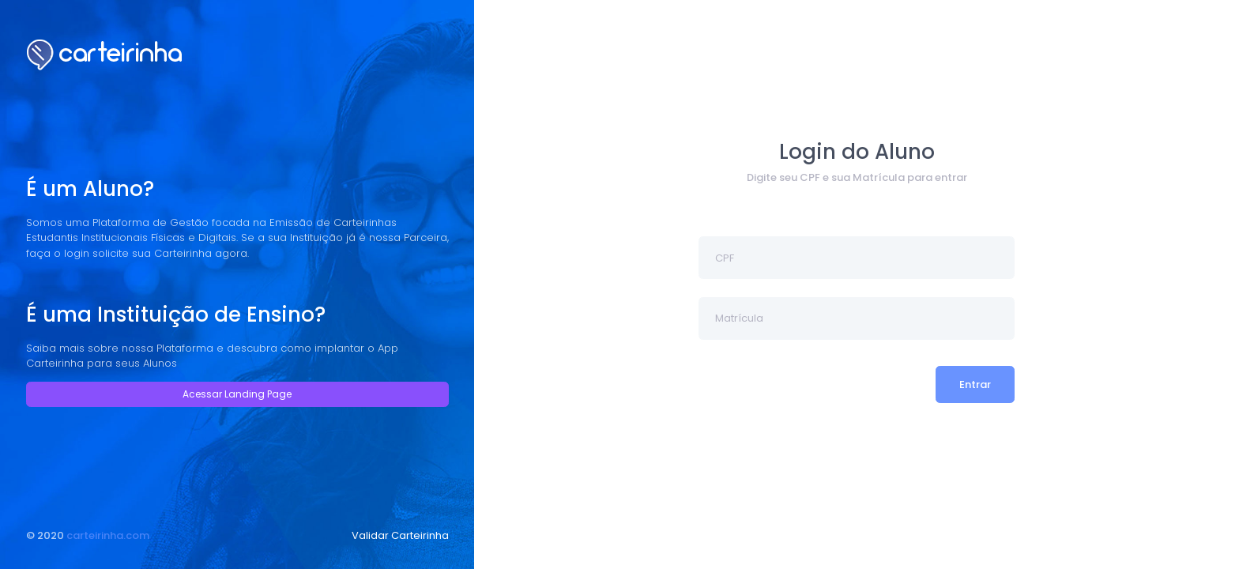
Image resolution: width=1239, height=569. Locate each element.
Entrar (975, 384)
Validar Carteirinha (400, 535)
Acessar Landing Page (237, 394)
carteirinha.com (107, 535)
